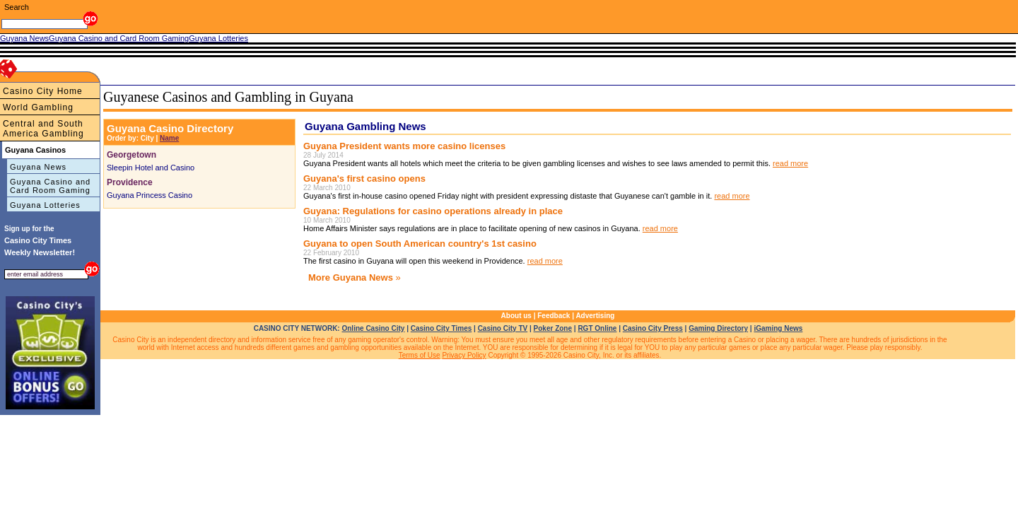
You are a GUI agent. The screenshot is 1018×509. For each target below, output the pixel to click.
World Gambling (38, 107)
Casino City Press (653, 328)
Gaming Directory (718, 328)
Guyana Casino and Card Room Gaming (50, 185)
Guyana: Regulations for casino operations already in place (433, 211)
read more (790, 163)
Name (169, 138)
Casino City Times (441, 328)
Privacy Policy (464, 355)
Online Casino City (372, 328)
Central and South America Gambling (43, 129)
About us (516, 316)
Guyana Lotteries (45, 205)
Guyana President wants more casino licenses (404, 146)
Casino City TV (503, 328)
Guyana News (38, 167)
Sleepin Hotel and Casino (150, 167)
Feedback (553, 316)
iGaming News (778, 328)
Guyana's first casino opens (364, 178)
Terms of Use (419, 355)
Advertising (594, 316)
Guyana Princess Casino (149, 195)
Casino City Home (43, 91)
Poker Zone (553, 328)
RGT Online (597, 328)
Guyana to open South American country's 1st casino (420, 243)
